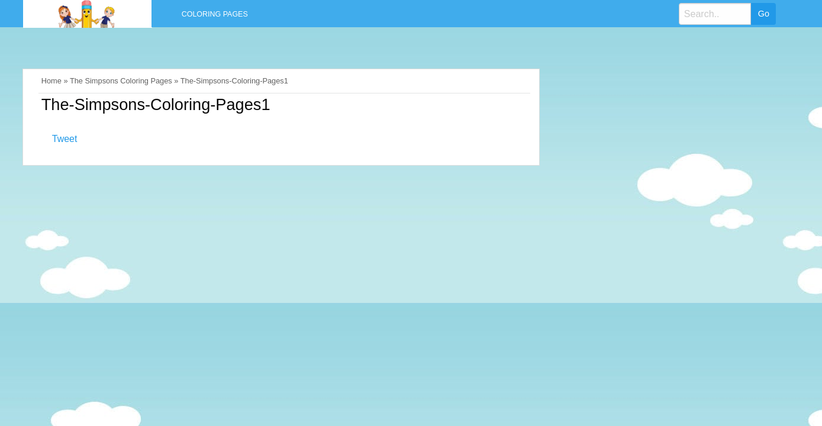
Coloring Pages (215, 14)
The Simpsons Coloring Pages (121, 80)
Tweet (65, 139)
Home (51, 80)
